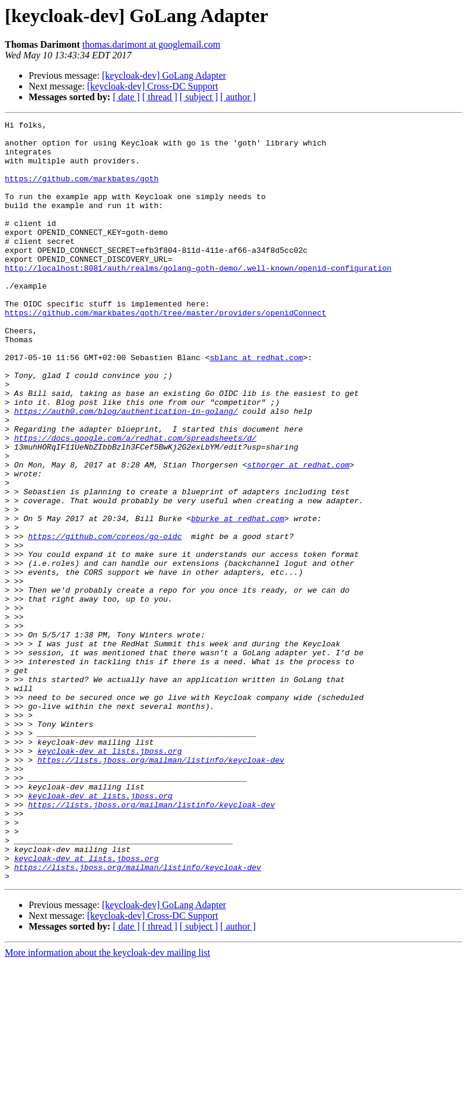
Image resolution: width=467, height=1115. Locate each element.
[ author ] (238, 97)
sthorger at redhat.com (298, 534)
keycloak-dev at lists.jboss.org (110, 877)
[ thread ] (159, 97)
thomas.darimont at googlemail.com (151, 44)
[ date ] (126, 97)
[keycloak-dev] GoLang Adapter (164, 75)
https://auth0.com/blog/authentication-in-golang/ (126, 469)
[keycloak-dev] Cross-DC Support (153, 86)
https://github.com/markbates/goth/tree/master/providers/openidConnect (165, 351)
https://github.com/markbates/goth (81, 190)
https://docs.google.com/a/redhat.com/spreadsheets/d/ (135, 502)
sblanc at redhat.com (256, 405)
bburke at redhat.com (237, 598)
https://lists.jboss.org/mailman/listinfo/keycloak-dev (161, 888)
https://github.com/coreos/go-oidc (105, 620)
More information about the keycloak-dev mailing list (107, 1104)
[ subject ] (199, 97)
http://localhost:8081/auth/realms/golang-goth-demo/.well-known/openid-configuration (198, 298)
